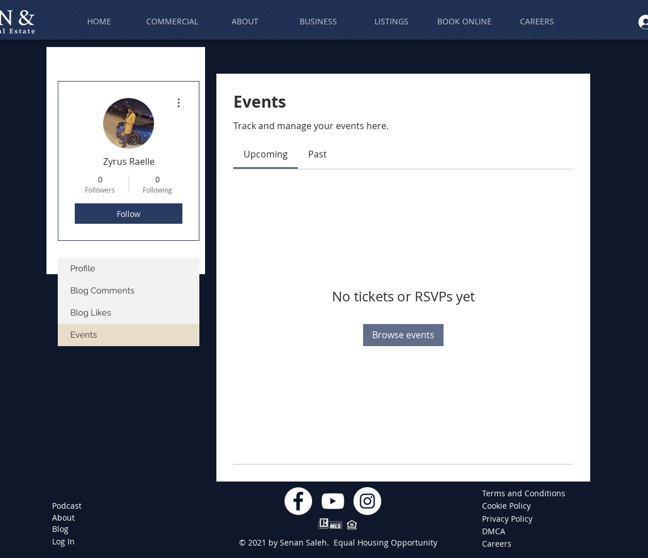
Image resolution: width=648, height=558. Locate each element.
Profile (82, 268)
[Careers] (498, 544)
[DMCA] (498, 531)
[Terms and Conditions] (523, 493)
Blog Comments (102, 291)
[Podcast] (67, 506)
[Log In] (63, 541)
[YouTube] (333, 501)
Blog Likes (90, 313)
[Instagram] (367, 501)
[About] (63, 518)
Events (83, 335)
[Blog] (60, 529)
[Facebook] (298, 501)
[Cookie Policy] (508, 506)
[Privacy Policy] (508, 519)
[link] (266, 154)
